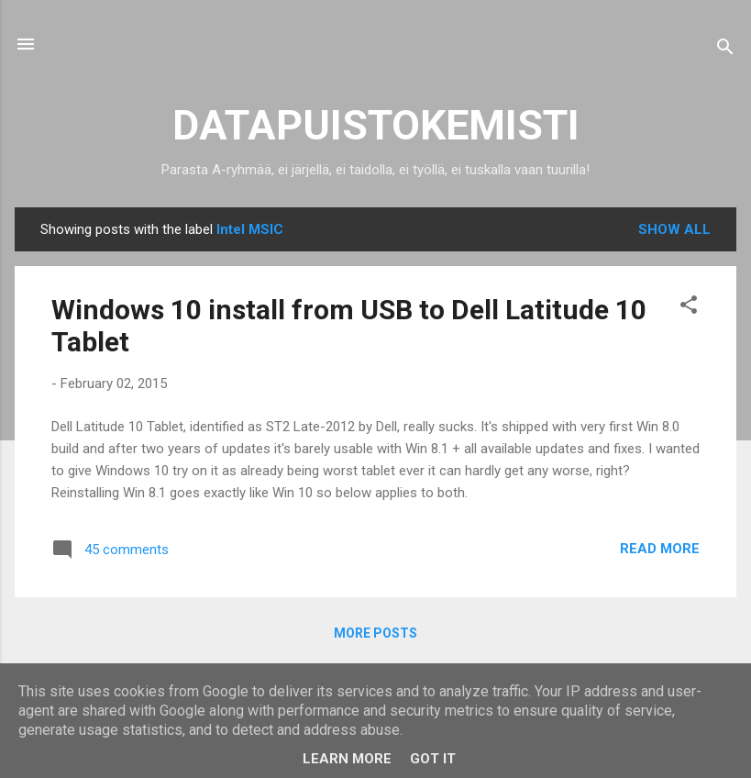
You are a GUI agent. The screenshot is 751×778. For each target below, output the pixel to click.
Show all (674, 229)
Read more (660, 548)
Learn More (347, 758)
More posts (375, 633)
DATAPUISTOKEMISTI (376, 125)
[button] (689, 308)
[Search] (725, 50)
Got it (433, 758)
